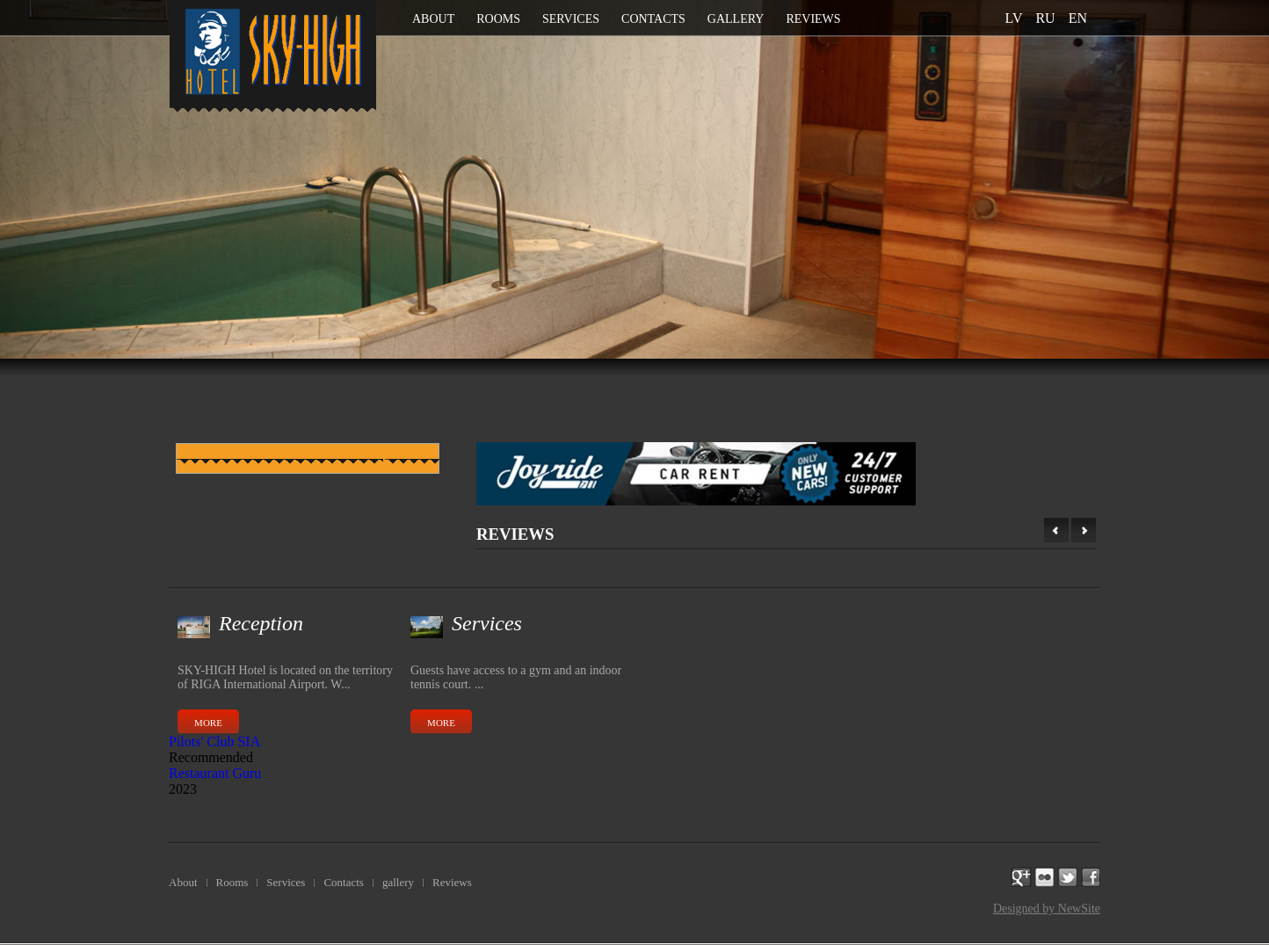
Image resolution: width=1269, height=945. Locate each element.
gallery (736, 18)
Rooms (498, 18)
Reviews (813, 18)
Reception (261, 623)
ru (1045, 18)
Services (570, 18)
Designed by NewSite (1046, 908)
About (433, 18)
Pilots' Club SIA (214, 741)
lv (1014, 18)
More (208, 722)
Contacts (653, 18)
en (1078, 18)
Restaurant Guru (215, 773)
